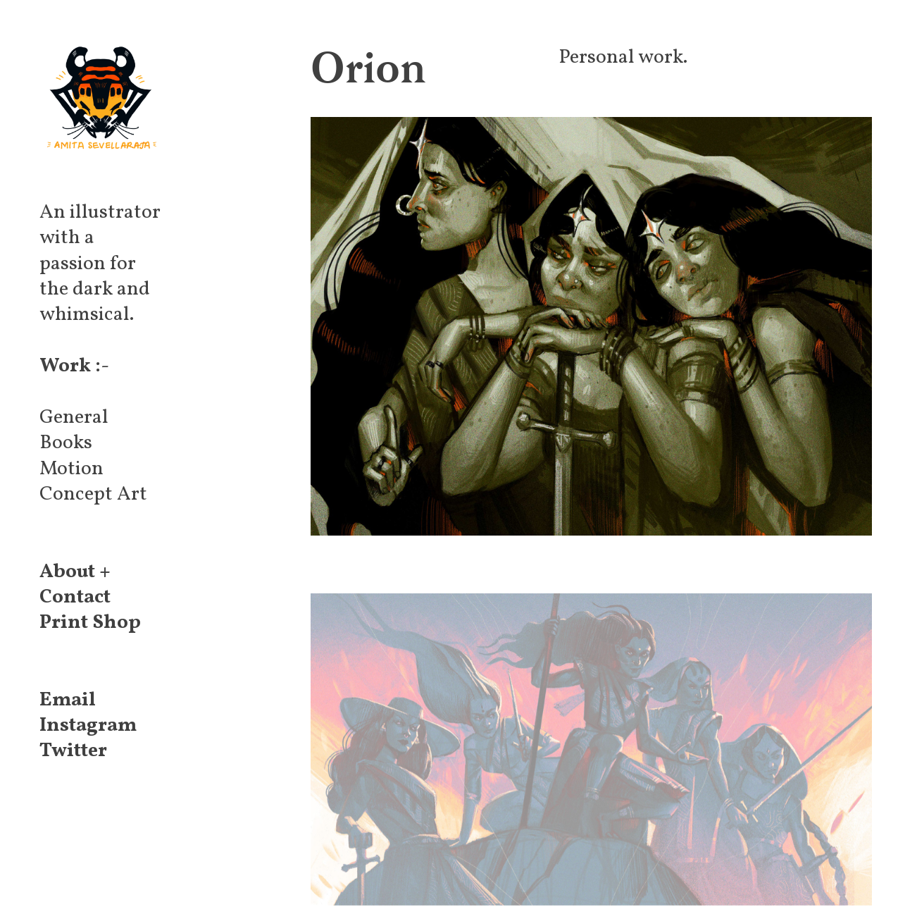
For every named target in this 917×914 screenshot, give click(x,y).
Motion (71, 469)
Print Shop (90, 622)
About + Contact (75, 584)
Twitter (73, 751)
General (73, 417)
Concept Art (93, 494)
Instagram (88, 725)
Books (65, 443)
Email (67, 700)
